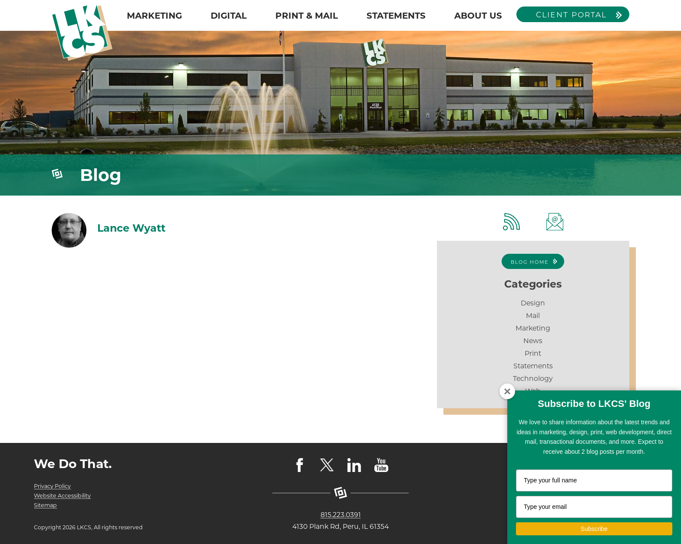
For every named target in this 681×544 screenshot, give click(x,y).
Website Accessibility (62, 495)
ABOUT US (478, 15)
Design (533, 303)
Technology (533, 378)
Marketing (533, 328)
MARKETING (154, 15)
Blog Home (530, 262)
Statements (533, 366)
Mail (533, 315)
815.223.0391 (341, 515)
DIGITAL (229, 15)
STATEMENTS (396, 15)
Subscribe (594, 528)
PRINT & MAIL (306, 15)
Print (533, 353)
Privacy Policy (52, 486)
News (532, 341)
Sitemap (45, 505)
